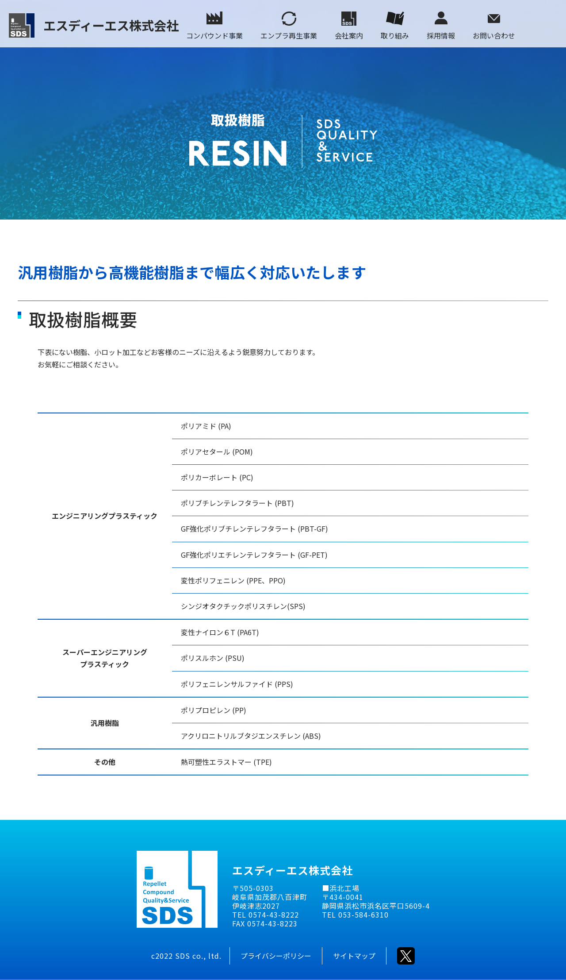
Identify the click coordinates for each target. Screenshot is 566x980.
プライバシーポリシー (276, 955)
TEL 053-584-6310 (355, 914)
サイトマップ (354, 955)
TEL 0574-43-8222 (265, 914)
